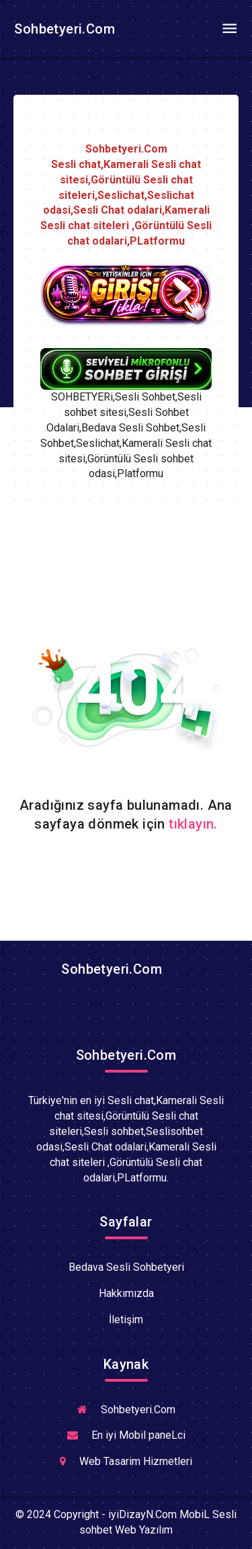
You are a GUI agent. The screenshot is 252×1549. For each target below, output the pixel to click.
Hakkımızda (126, 1293)
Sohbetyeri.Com (63, 29)
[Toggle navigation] (229, 29)
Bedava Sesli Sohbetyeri (126, 1267)
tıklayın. (193, 824)
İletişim (126, 1319)
